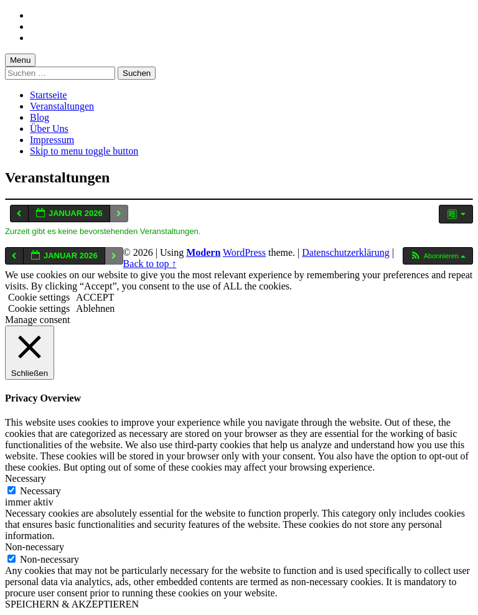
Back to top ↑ (150, 263)
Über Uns (49, 128)
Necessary (40, 491)
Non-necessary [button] (34, 547)
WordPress (244, 252)
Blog (39, 117)
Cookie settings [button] (39, 297)
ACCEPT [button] (95, 297)
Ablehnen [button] (95, 308)
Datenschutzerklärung (345, 252)
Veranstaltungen (62, 106)
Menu (20, 60)
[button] (437, 256)
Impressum (52, 139)
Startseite (48, 95)
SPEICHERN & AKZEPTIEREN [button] (72, 604)
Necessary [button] (25, 478)
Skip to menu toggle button (84, 151)
